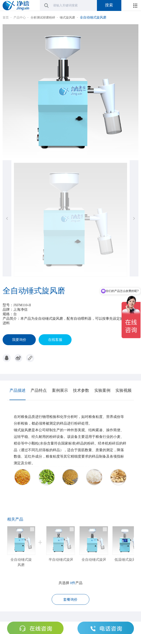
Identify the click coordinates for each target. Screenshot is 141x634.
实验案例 (102, 390)
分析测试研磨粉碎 (43, 17)
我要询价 (19, 340)
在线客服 (55, 340)
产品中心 (20, 17)
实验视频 (123, 390)
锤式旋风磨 (67, 17)
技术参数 (81, 390)
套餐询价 (70, 599)
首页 (6, 17)
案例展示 (60, 390)
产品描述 (17, 390)
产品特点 (39, 390)
